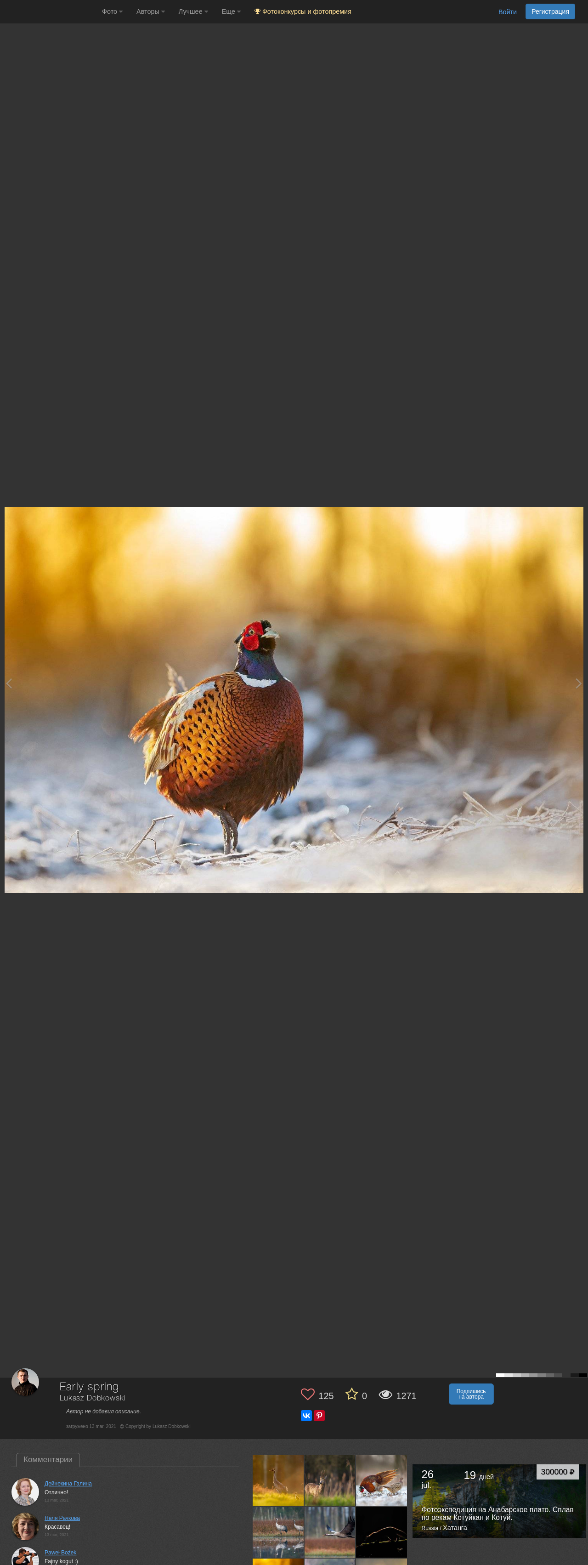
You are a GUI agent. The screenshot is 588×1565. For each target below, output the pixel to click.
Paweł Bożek (60, 1552)
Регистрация (550, 11)
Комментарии (48, 1459)
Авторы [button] (150, 11)
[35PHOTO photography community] (49, 12)
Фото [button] (112, 11)
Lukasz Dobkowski (92, 1398)
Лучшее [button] (193, 11)
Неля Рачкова (62, 1518)
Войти (507, 12)
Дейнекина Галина (68, 1483)
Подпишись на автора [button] (471, 1394)
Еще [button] (231, 11)
